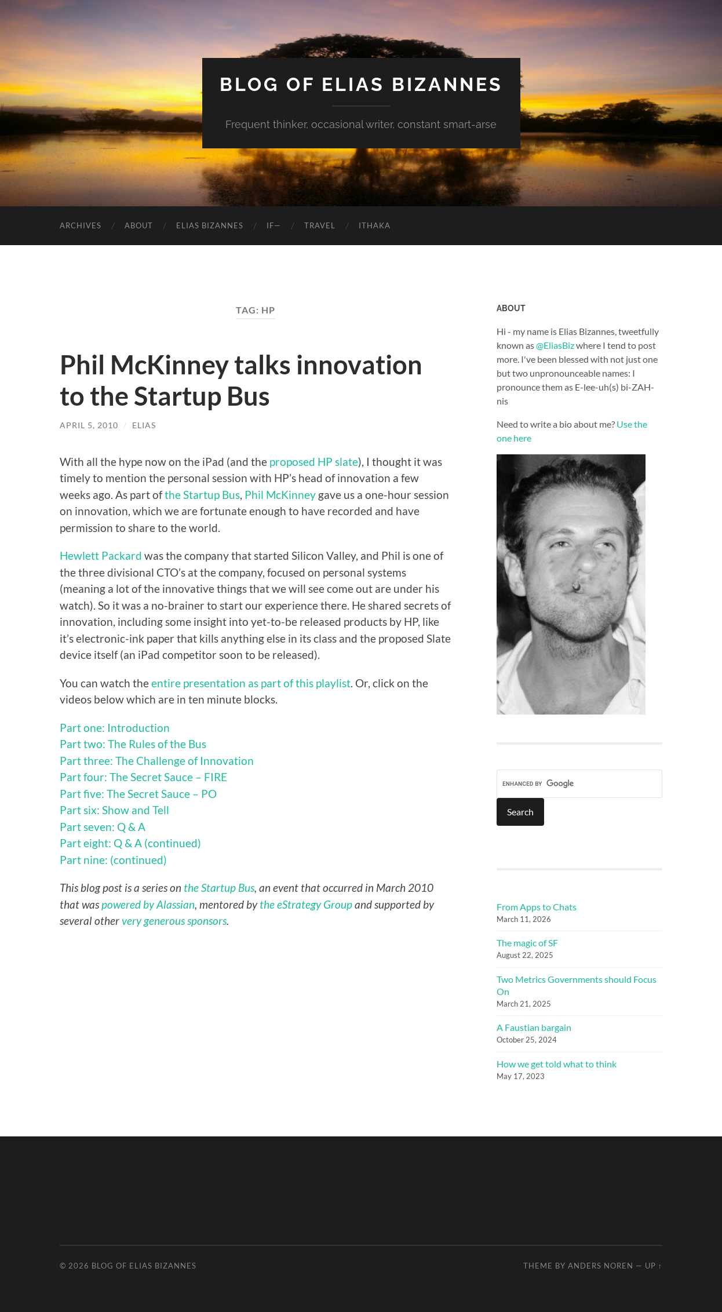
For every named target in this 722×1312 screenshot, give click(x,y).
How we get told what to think (557, 1063)
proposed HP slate (313, 461)
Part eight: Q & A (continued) (130, 843)
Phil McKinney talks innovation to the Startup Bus (241, 380)
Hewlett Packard (102, 555)
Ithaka (375, 225)
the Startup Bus (202, 494)
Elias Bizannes (209, 225)
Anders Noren (600, 1265)
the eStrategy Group (306, 904)
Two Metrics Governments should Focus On (577, 985)
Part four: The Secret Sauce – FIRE (143, 776)
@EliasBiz (555, 345)
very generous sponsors (174, 920)
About (139, 225)
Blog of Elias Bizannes (361, 84)
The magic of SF (527, 942)
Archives (80, 225)
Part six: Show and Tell (114, 810)
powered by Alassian (148, 904)
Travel (320, 225)
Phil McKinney (280, 494)
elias (144, 425)
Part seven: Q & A (102, 826)
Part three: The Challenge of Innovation (157, 760)
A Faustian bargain (534, 1027)
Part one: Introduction (115, 727)
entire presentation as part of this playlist (251, 683)
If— (274, 225)
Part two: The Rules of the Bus (133, 743)
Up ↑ (653, 1265)
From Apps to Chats (537, 906)
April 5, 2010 (89, 425)
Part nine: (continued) (113, 859)
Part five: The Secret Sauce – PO (138, 793)
